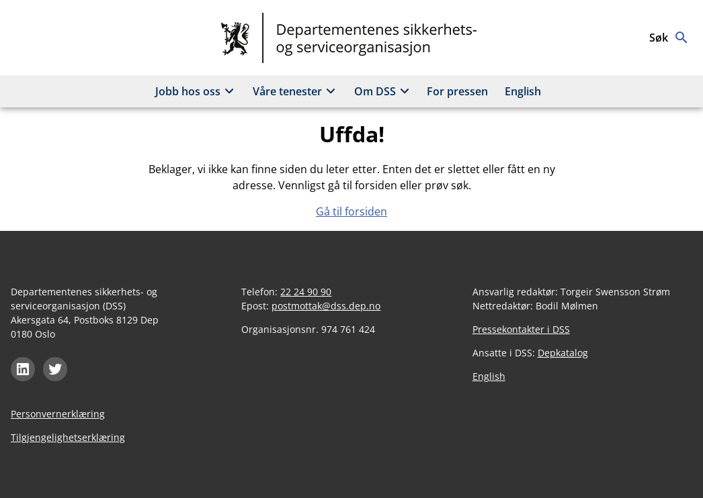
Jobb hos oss (196, 91)
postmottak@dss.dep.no (326, 305)
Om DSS (383, 91)
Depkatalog (563, 352)
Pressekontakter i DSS (521, 329)
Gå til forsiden (351, 211)
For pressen (457, 91)
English (523, 91)
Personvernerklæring (58, 413)
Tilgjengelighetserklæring (68, 437)
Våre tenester (296, 91)
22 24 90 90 (305, 291)
